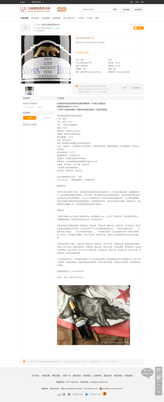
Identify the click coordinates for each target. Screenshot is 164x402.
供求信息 (35, 18)
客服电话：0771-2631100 (67, 382)
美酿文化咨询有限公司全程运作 (71, 389)
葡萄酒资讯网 (36, 2)
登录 (131, 2)
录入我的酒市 (135, 88)
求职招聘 (46, 18)
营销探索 (56, 18)
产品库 (90, 18)
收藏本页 (141, 24)
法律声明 (98, 376)
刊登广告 (67, 376)
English (22, 2)
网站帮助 (118, 376)
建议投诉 (108, 376)
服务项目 (77, 376)
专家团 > (40, 107)
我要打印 (133, 24)
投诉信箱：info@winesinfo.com (94, 382)
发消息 (139, 28)
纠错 (124, 88)
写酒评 (29, 118)
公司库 (81, 18)
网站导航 (56, 376)
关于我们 (36, 376)
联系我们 (87, 376)
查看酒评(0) (47, 118)
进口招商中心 (69, 18)
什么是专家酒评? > (29, 107)
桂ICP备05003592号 (90, 389)
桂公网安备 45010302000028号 (110, 389)
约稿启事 (46, 376)
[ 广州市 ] (37, 25)
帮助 (142, 2)
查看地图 (57, 28)
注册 (136, 2)
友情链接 (128, 376)
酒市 (97, 18)
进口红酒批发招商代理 (51, 25)
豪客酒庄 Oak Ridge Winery (90, 72)
